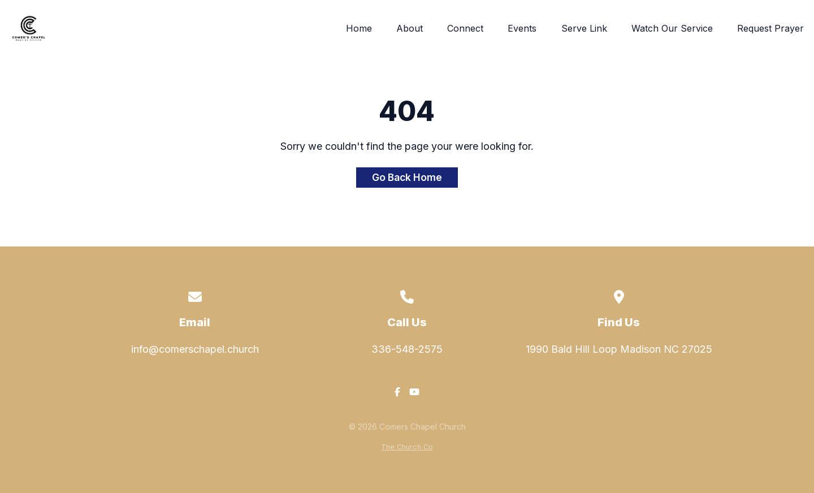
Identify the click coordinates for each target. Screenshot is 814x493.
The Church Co (407, 447)
